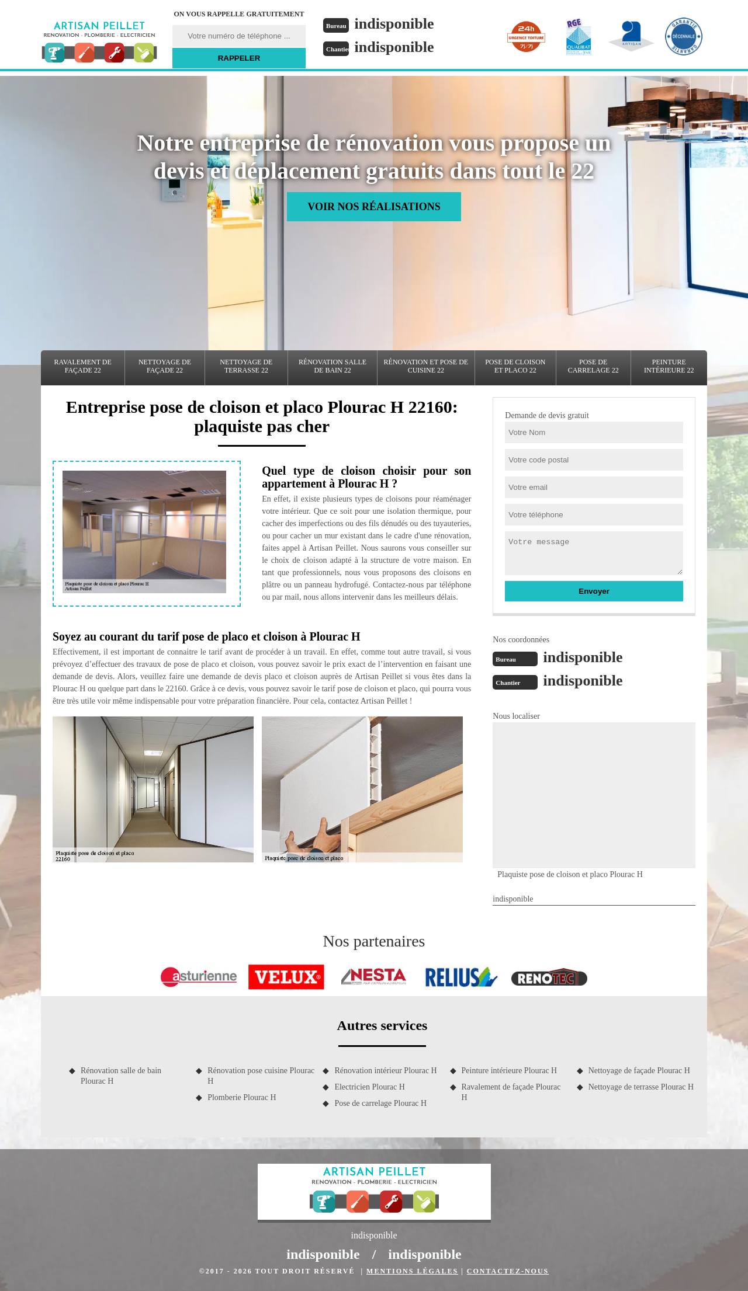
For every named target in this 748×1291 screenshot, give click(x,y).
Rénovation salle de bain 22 (332, 366)
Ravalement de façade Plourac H (511, 1092)
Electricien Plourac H (369, 1087)
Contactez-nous (508, 1271)
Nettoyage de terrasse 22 (246, 366)
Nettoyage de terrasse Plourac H (641, 1087)
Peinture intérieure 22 (669, 366)
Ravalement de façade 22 (83, 366)
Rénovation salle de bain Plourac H (121, 1075)
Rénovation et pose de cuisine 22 (426, 366)
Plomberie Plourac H (241, 1097)
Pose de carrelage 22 (593, 366)
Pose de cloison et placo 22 (515, 366)
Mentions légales (412, 1271)
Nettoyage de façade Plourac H (639, 1070)
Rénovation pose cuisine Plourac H (260, 1075)
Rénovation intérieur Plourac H (385, 1070)
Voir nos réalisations (373, 207)
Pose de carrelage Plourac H (380, 1103)
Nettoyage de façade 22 (164, 366)
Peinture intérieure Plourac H (509, 1070)
